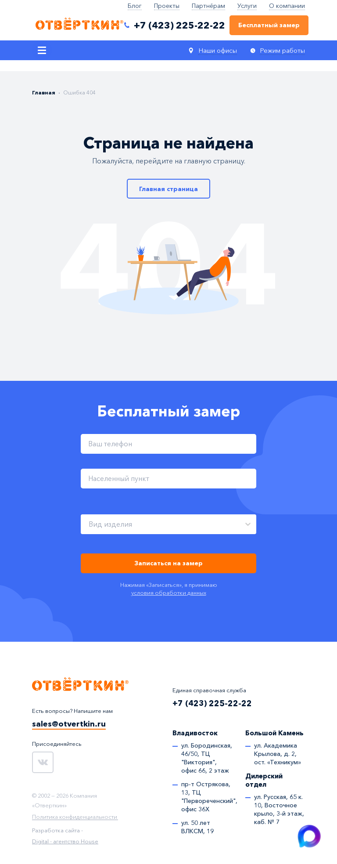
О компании (287, 6)
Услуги (247, 6)
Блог (135, 6)
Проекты (166, 6)
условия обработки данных (168, 592)
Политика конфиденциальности (74, 817)
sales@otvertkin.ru (69, 724)
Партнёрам (208, 6)
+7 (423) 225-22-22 (212, 703)
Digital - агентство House (65, 841)
